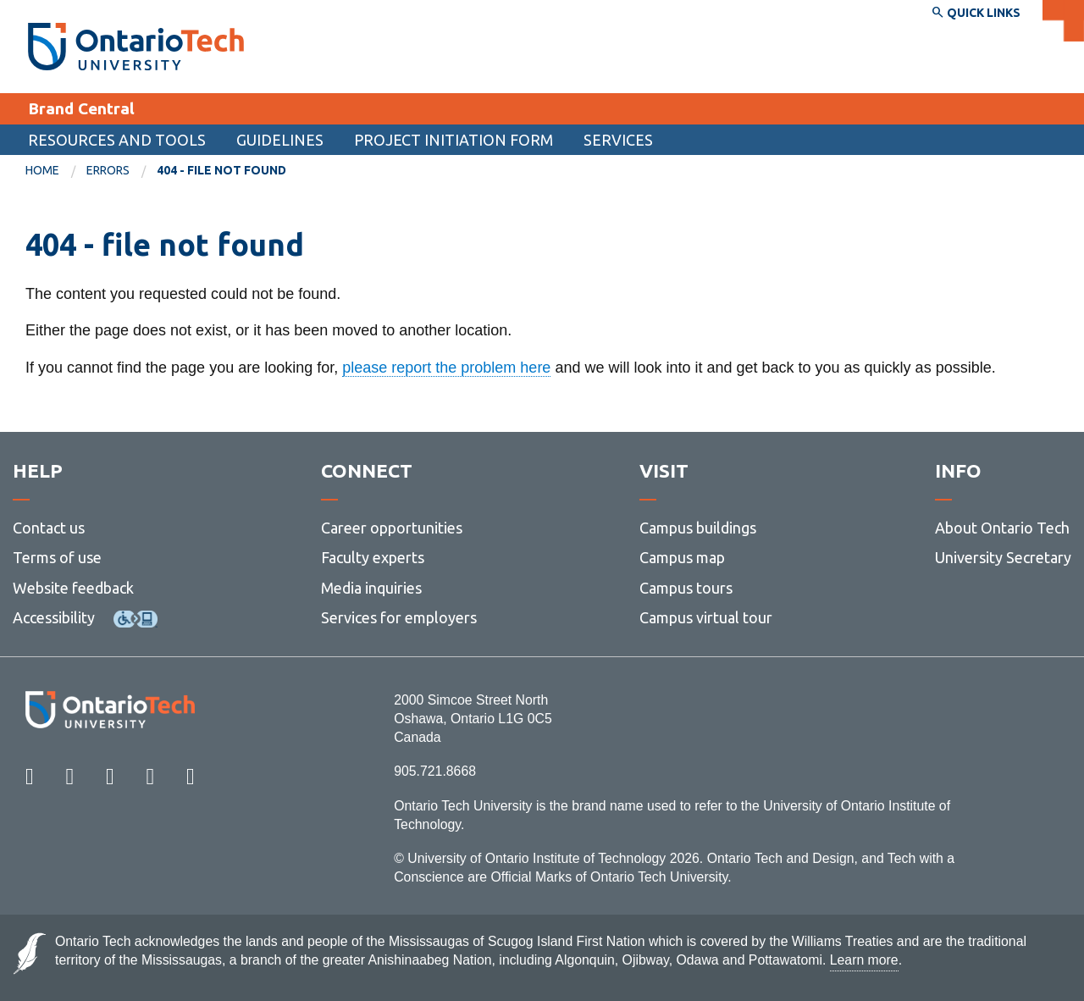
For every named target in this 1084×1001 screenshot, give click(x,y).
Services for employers (399, 617)
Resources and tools (117, 139)
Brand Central (81, 108)
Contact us (49, 527)
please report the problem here (446, 367)
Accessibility (54, 617)
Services (618, 139)
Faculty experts (372, 557)
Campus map (682, 557)
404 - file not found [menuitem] (221, 170)
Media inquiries (371, 587)
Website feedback (73, 587)
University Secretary (1003, 557)
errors (108, 170)
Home (42, 170)
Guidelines (280, 139)
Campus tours (686, 587)
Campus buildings (697, 527)
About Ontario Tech (1002, 527)
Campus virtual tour (705, 617)
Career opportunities (391, 527)
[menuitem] (55, 171)
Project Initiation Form (453, 139)
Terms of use (57, 557)
